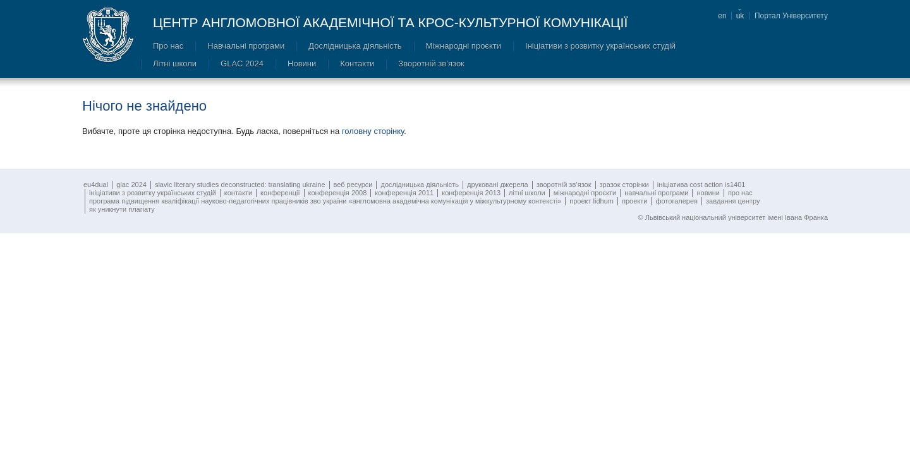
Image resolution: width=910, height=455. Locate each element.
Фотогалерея (676, 201)
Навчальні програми (245, 46)
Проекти (634, 201)
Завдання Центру (733, 201)
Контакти (357, 63)
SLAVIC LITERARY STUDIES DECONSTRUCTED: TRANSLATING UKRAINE (240, 184)
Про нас (168, 46)
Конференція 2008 (337, 193)
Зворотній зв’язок (431, 63)
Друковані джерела (497, 184)
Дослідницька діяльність (354, 46)
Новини (302, 63)
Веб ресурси (353, 184)
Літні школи (175, 63)
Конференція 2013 (471, 193)
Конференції (280, 193)
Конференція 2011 (404, 193)
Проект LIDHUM (591, 201)
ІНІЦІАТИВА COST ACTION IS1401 (701, 184)
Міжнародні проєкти (463, 46)
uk (740, 15)
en (722, 15)
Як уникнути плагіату (122, 209)
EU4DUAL (95, 184)
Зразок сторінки (624, 184)
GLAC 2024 (242, 63)
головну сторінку (373, 131)
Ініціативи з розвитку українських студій (600, 46)
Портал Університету (791, 15)
